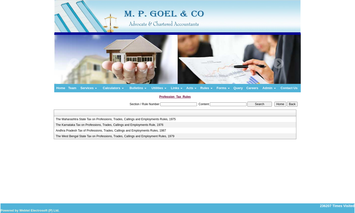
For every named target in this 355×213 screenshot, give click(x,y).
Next (278, 63)
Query (238, 88)
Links (177, 88)
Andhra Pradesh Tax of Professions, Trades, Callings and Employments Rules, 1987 (111, 130)
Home (60, 88)
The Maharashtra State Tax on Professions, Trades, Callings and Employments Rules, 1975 (116, 119)
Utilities (159, 88)
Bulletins (137, 88)
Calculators (113, 88)
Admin (269, 88)
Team (72, 88)
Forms (223, 88)
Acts (191, 88)
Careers (252, 88)
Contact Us (289, 88)
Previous (74, 63)
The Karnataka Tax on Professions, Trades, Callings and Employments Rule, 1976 (109, 125)
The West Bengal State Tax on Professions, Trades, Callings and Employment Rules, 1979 (115, 136)
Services (88, 88)
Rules (206, 88)
